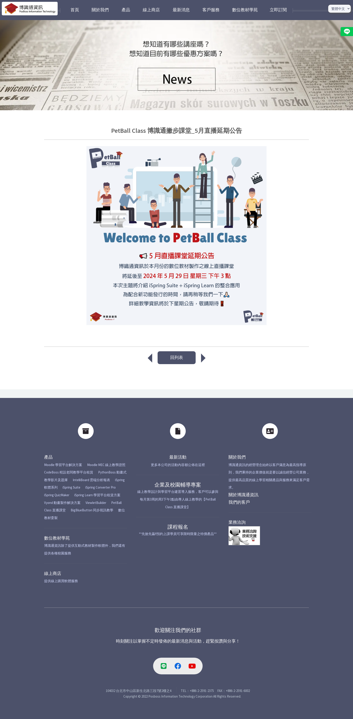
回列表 (176, 357)
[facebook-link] (177, 666)
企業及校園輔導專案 (177, 484)
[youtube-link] (192, 666)
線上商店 (52, 573)
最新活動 (177, 457)
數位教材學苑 (57, 538)
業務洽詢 (237, 522)
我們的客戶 (239, 502)
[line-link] (163, 666)
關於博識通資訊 (243, 494)
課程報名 (177, 527)
